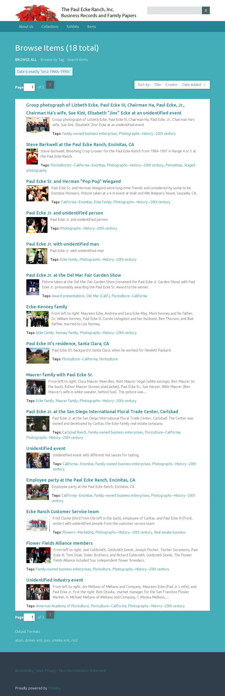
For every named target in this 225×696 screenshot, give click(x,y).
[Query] (178, 10)
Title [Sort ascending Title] (158, 85)
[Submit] (206, 10)
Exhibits (73, 27)
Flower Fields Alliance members (59, 543)
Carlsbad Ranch (74, 432)
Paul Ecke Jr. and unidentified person (64, 212)
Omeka (53, 688)
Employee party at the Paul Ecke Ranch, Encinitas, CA (80, 479)
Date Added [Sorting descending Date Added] (192, 85)
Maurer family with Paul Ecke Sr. (59, 374)
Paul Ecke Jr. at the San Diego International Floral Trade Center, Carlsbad (102, 411)
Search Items (77, 60)
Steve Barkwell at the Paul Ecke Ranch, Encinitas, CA (80, 144)
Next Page (50, 85)
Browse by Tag (52, 60)
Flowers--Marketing (78, 532)
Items (91, 27)
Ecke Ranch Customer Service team (62, 511)
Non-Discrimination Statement (82, 671)
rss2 (74, 640)
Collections (50, 27)
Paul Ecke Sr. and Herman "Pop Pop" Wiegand (73, 181)
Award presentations (68, 296)
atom (19, 640)
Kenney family (67, 333)
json (47, 640)
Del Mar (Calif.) (98, 296)
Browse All (26, 60)
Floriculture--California (129, 296)
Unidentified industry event (55, 579)
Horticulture (108, 359)
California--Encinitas (76, 202)
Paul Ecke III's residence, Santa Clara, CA (67, 343)
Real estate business (170, 532)
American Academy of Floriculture (62, 606)
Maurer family (67, 401)
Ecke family (103, 202)
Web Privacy (46, 671)
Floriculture (102, 569)
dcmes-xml (33, 640)
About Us (26, 27)
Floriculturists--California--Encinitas (78, 165)
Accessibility (24, 671)
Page (25, 87)
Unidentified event (45, 448)
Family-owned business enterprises (89, 134)
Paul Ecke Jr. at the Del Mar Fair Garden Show (73, 275)
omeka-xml (60, 640)
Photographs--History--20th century (147, 134)
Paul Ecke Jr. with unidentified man (62, 243)
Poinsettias (173, 165)
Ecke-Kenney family (47, 306)
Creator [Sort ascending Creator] (172, 85)
